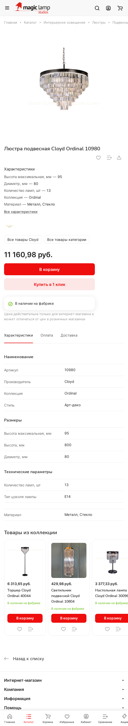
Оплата (47, 335)
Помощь (12, 707)
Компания (14, 689)
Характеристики (18, 335)
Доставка (69, 335)
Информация (17, 698)
